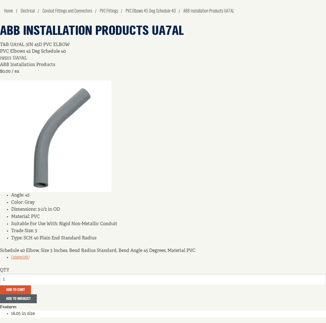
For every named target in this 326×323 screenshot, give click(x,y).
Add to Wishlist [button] (18, 299)
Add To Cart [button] (15, 290)
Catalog (20, 257)
